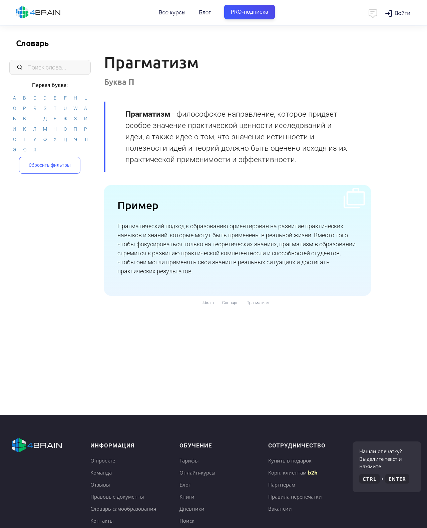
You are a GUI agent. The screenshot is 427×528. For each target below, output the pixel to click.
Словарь (32, 43)
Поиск (186, 520)
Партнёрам (281, 484)
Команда (101, 472)
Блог (205, 12)
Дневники (191, 508)
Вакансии (280, 508)
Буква (119, 82)
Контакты (102, 520)
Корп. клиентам (293, 472)
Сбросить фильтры (50, 165)
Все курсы (172, 12)
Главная (50, 13)
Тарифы (189, 460)
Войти (402, 13)
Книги (186, 496)
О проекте (102, 460)
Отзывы (100, 484)
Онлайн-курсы (197, 472)
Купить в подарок (290, 460)
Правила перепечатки (295, 496)
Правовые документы (117, 496)
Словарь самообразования (123, 508)
